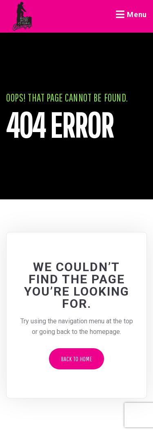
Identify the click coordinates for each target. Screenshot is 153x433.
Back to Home (76, 358)
